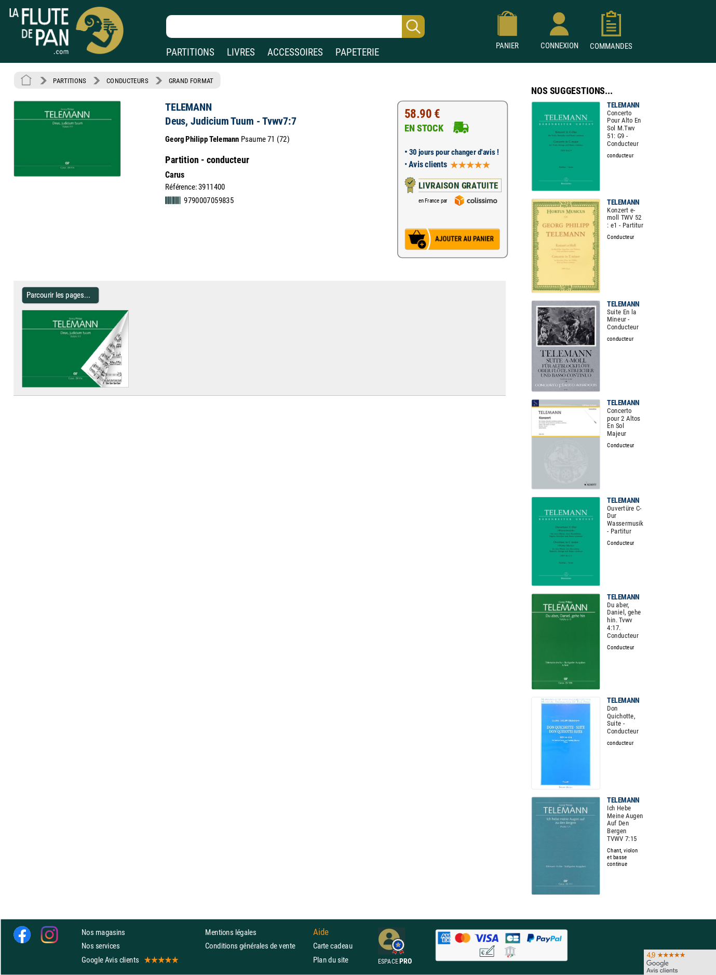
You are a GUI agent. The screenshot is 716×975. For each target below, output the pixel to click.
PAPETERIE (357, 52)
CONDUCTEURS (127, 80)
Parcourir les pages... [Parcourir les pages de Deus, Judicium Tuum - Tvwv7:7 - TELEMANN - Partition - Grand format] (58, 295)
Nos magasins (103, 932)
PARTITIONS (190, 52)
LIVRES (241, 52)
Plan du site (330, 959)
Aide (321, 932)
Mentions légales (230, 932)
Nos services (100, 946)
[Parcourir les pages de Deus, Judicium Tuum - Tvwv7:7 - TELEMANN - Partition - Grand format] (124, 385)
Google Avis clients (129, 959)
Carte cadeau (333, 946)
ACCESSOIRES (295, 52)
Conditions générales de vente (256, 946)
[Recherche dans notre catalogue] (295, 26)
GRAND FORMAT (191, 80)
